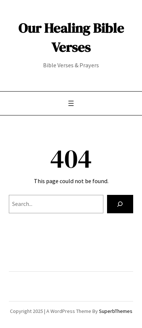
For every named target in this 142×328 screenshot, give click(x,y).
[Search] (120, 204)
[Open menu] (71, 103)
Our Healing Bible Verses (71, 37)
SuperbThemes (115, 311)
